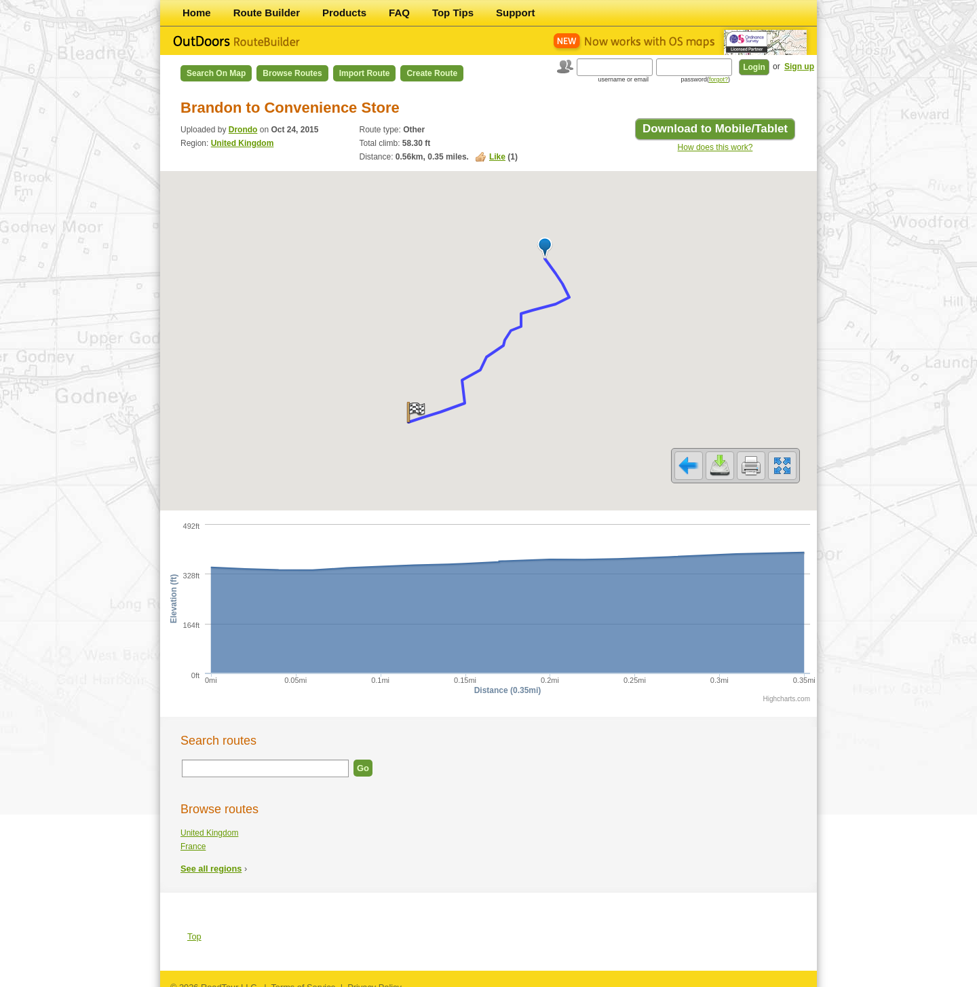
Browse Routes (292, 73)
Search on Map (216, 73)
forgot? (718, 79)
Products (344, 12)
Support (515, 12)
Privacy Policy (374, 978)
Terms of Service (303, 978)
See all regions (211, 860)
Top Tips (453, 12)
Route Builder (266, 12)
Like (497, 157)
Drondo (243, 129)
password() (705, 79)
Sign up (799, 66)
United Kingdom (242, 143)
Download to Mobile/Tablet (715, 128)
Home (197, 12)
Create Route (431, 73)
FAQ (399, 12)
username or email (623, 79)
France (193, 837)
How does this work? (715, 147)
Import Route (364, 73)
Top (194, 928)
